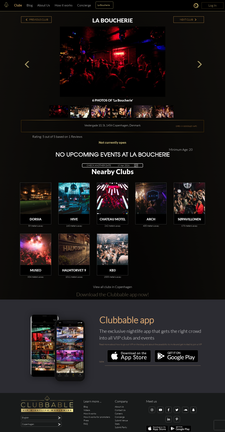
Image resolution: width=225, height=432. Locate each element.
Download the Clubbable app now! (112, 294)
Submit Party (121, 427)
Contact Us (120, 410)
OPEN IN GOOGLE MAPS (186, 126)
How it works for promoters (97, 417)
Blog (30, 5)
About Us (43, 5)
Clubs (18, 5)
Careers (118, 413)
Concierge (84, 5)
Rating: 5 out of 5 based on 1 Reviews (57, 137)
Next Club (188, 19)
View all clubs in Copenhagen (112, 287)
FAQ (86, 423)
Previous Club (36, 19)
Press (86, 420)
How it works (63, 5)
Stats (117, 423)
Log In (212, 5)
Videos (87, 410)
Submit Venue (121, 420)
